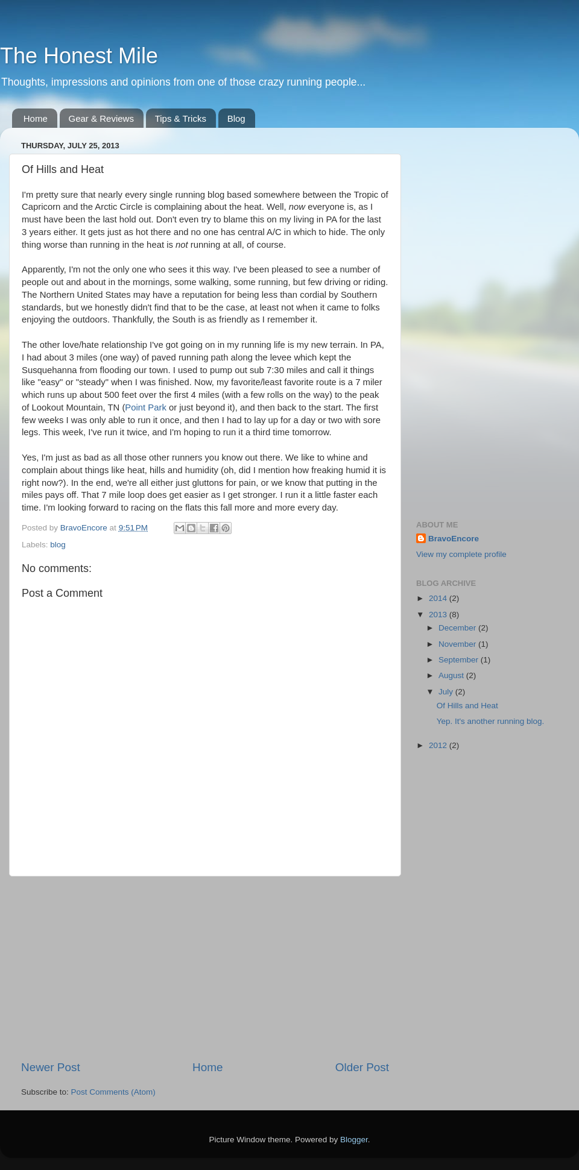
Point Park (145, 407)
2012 (439, 745)
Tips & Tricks (180, 118)
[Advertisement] (205, 968)
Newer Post (50, 1067)
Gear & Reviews (101, 118)
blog (58, 544)
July (446, 691)
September (459, 659)
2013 (439, 614)
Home (36, 118)
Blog (236, 118)
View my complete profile (461, 554)
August (452, 675)
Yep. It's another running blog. (490, 721)
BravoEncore (453, 538)
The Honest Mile (79, 55)
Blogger (354, 1139)
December (458, 627)
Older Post (362, 1067)
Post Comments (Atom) (113, 1091)
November (458, 644)
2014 (439, 598)
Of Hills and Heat (467, 705)
